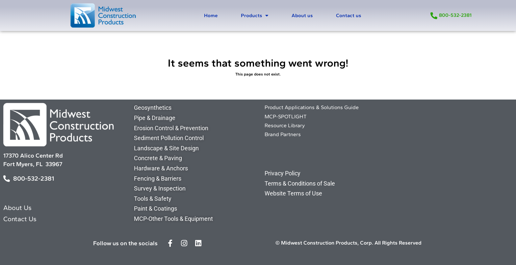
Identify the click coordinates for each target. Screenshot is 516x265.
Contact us (348, 15)
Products (254, 15)
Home (211, 15)
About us (302, 15)
